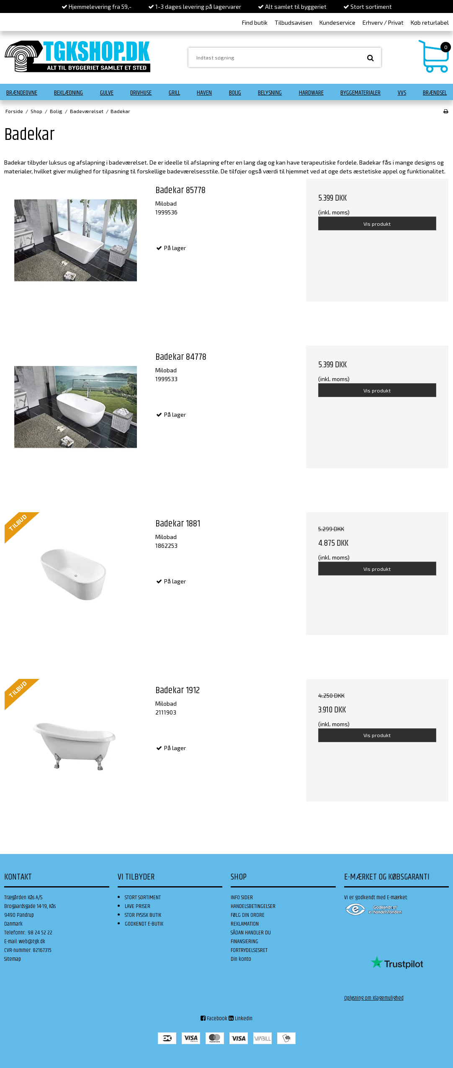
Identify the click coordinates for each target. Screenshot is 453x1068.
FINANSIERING (244, 941)
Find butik (255, 22)
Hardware (311, 93)
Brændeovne (21, 93)
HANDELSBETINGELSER (253, 906)
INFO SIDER (242, 897)
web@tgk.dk (32, 941)
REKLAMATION (245, 924)
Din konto (241, 959)
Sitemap (12, 959)
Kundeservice (337, 22)
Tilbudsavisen (293, 22)
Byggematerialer (360, 93)
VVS (402, 93)
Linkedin (240, 1018)
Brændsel (435, 93)
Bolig (235, 93)
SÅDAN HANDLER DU (251, 932)
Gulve (106, 93)
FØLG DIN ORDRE (248, 915)
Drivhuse (141, 93)
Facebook (214, 1018)
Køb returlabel (430, 22)
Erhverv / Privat (383, 22)
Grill (174, 93)
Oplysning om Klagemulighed (374, 998)
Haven (204, 93)
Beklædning (68, 93)
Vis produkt (377, 224)
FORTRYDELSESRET (249, 950)
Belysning (270, 93)
